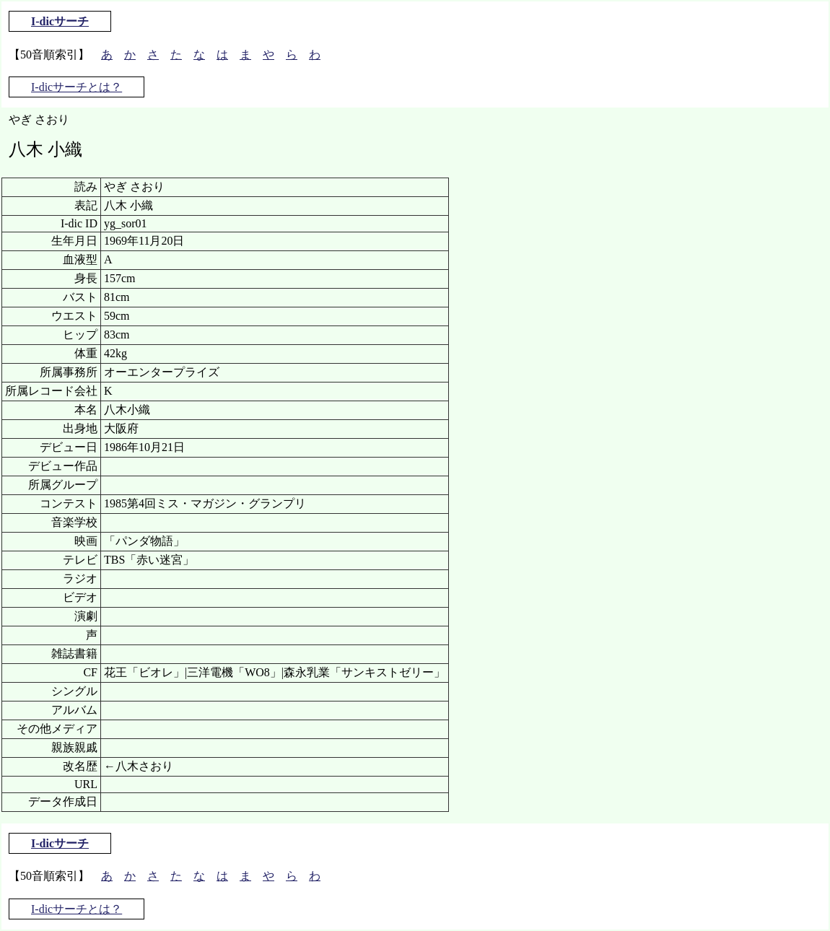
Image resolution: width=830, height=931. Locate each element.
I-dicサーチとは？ (76, 87)
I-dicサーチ (60, 21)
